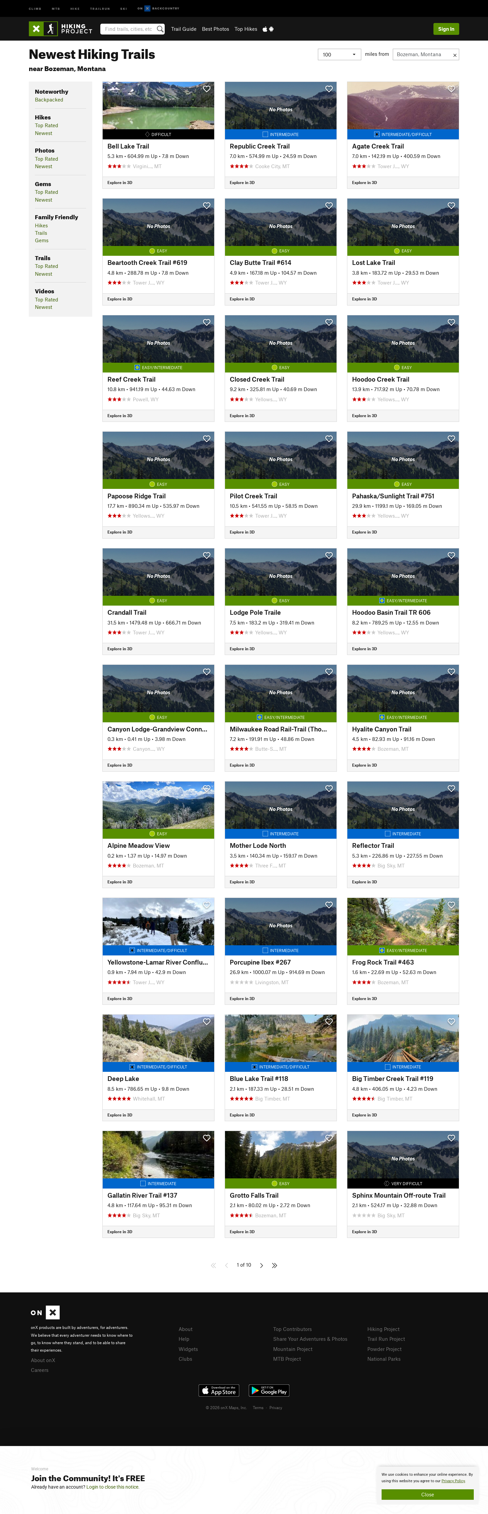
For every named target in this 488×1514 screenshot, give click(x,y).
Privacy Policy (453, 1481)
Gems (41, 240)
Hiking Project (383, 1329)
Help (184, 1339)
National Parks (384, 1359)
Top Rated (46, 125)
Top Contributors (292, 1329)
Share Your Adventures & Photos (310, 1339)
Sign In (446, 29)
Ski (123, 8)
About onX (43, 1360)
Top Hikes (246, 29)
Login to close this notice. (113, 1487)
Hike (75, 8)
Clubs (185, 1359)
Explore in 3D (119, 182)
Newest (43, 133)
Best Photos (215, 29)
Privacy (275, 1407)
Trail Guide (184, 29)
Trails (41, 233)
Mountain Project (292, 1349)
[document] (428, 1485)
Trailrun (100, 8)
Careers (39, 1370)
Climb (35, 8)
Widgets (188, 1349)
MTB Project (287, 1359)
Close (427, 1494)
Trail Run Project (386, 1339)
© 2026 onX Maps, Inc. (226, 1407)
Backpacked (49, 99)
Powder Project (384, 1349)
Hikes (41, 225)
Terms (258, 1407)
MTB (56, 8)
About (185, 1329)
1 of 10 (244, 1265)
